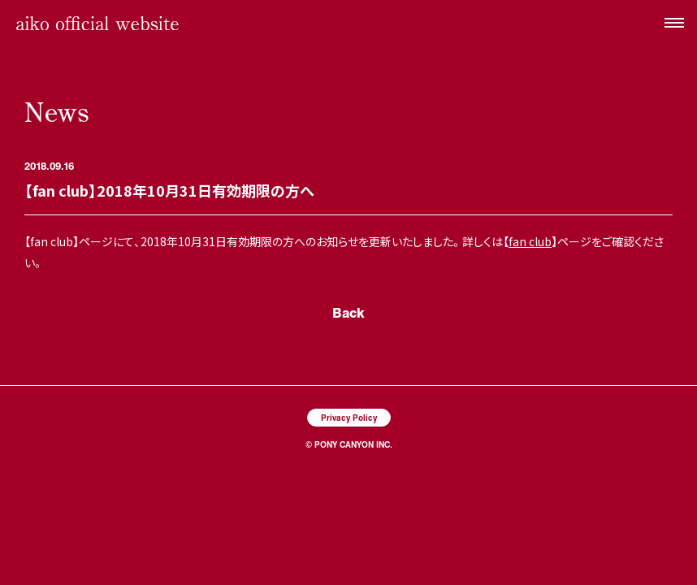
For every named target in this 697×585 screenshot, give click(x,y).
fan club (530, 241)
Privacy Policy (349, 417)
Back (348, 312)
